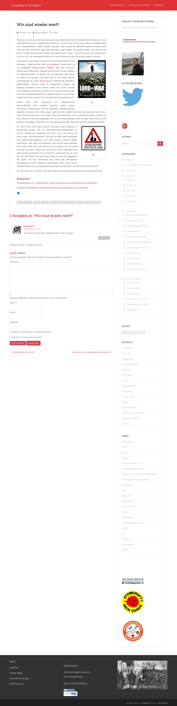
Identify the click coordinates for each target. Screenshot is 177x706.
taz (123, 533)
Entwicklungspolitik (135, 226)
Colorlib (145, 703)
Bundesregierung (24, 202)
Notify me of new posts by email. (27, 337)
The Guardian (128, 544)
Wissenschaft (131, 279)
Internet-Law (127, 396)
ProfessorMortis (41, 183)
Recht (87, 202)
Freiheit (37, 202)
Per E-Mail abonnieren (73, 676)
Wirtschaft (96, 202)
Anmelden (14, 667)
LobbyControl (128, 517)
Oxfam (125, 528)
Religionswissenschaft (136, 304)
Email (13, 312)
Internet (53, 202)
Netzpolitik (71, 202)
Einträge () (16, 673)
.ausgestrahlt (127, 441)
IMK (123, 490)
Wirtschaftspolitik (134, 269)
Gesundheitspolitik (135, 236)
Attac (124, 447)
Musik (129, 196)
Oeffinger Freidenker (131, 418)
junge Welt (126, 495)
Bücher (130, 185)
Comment (14, 262)
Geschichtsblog (128, 385)
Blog (127, 159)
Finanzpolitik (132, 231)
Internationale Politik (136, 247)
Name (13, 302)
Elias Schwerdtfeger (28, 188)
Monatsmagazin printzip (132, 522)
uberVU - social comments (30, 245)
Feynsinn (126, 380)
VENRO (125, 550)
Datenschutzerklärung (139, 5)
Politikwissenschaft (135, 299)
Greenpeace (127, 485)
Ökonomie (131, 288)
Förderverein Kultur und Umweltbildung (139, 474)
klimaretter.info (128, 506)
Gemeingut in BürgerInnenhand (136, 479)
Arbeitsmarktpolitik (135, 215)
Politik (55, 32)
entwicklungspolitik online (133, 468)
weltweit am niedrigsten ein (37, 133)
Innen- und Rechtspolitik (137, 242)
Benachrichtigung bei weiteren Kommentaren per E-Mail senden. (38, 298)
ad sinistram (127, 348)
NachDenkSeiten (129, 407)
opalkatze (29, 226)
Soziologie (131, 309)
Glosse (44, 202)
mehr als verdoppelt (50, 64)
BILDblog (126, 353)
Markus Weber (41, 32)
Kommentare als (19, 678)
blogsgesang (127, 358)
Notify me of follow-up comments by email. (31, 332)
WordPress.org (16, 683)
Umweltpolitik (133, 263)
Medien (61, 202)
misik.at (125, 402)
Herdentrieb (127, 391)
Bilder (129, 179)
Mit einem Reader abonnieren (77, 672)
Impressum (158, 5)
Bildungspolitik (133, 220)
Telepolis (126, 539)
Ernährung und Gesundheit (137, 165)
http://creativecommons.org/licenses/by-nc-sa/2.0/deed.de (63, 188)
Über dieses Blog (117, 5)
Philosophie (132, 293)
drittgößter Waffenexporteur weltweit (37, 68)
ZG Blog (125, 423)
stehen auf (44, 81)
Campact (126, 458)
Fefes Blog (127, 375)
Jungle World (127, 501)
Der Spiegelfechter (130, 364)
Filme (129, 190)
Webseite (14, 322)
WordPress (163, 703)
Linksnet (125, 512)
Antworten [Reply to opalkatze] (104, 238)
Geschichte (131, 282)
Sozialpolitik (132, 258)
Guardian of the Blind (26, 5)
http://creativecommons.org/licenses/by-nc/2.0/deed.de (73, 183)
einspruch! (126, 369)
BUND (125, 452)
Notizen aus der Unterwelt (133, 413)
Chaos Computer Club (131, 463)
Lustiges (129, 170)
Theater (130, 201)
